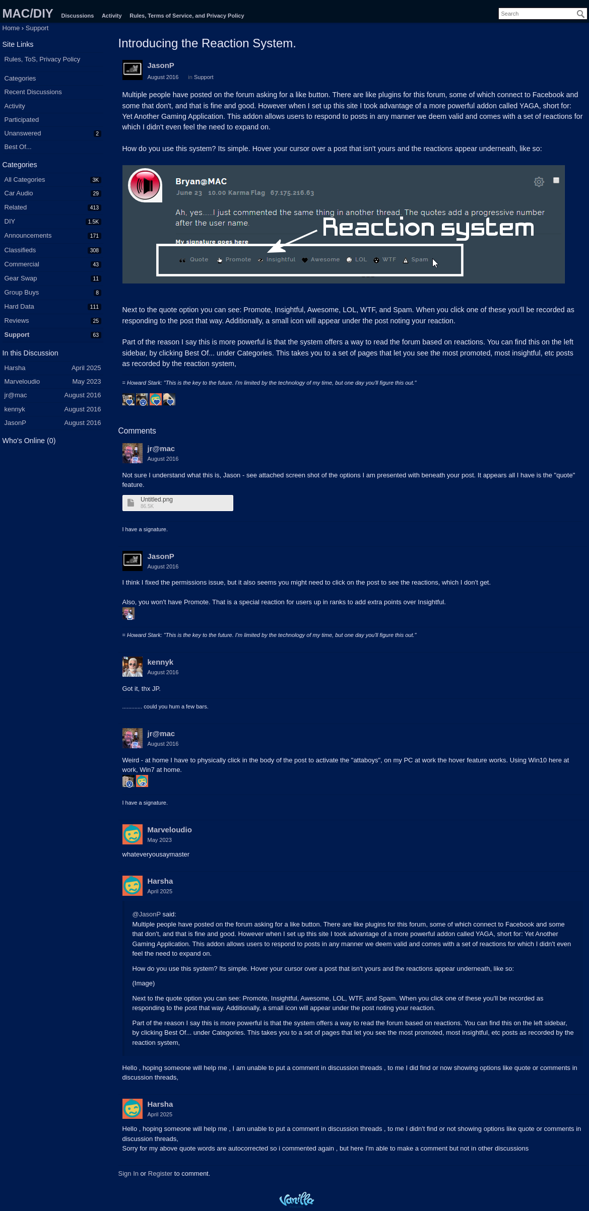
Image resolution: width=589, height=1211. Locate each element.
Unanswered (23, 133)
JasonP (161, 65)
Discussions (77, 16)
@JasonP (147, 914)
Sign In (128, 1173)
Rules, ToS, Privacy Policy (43, 59)
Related (16, 207)
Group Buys (22, 292)
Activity (112, 16)
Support (17, 334)
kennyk (161, 662)
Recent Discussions (33, 92)
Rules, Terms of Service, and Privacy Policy (186, 16)
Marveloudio (170, 829)
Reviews (17, 320)
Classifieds (20, 250)
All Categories (25, 179)
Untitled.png (157, 499)
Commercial (22, 264)
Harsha (160, 881)
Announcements (28, 235)
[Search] (581, 14)
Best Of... (18, 147)
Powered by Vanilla (296, 1199)
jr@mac (161, 448)
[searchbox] (543, 13)
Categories (20, 78)
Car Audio (19, 193)
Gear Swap (21, 278)
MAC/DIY (28, 13)
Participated (22, 119)
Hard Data (19, 306)
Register (160, 1173)
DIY (10, 221)
